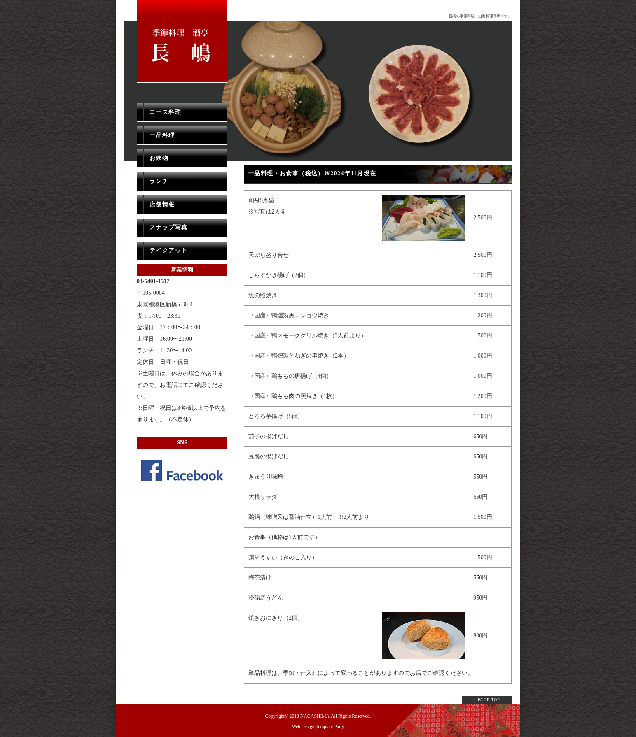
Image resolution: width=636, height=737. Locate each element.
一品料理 (162, 135)
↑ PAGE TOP (487, 699)
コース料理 (165, 112)
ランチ (159, 181)
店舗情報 (162, 204)
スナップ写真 (168, 227)
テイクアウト (168, 250)
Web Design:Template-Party (318, 726)
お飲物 (159, 158)
